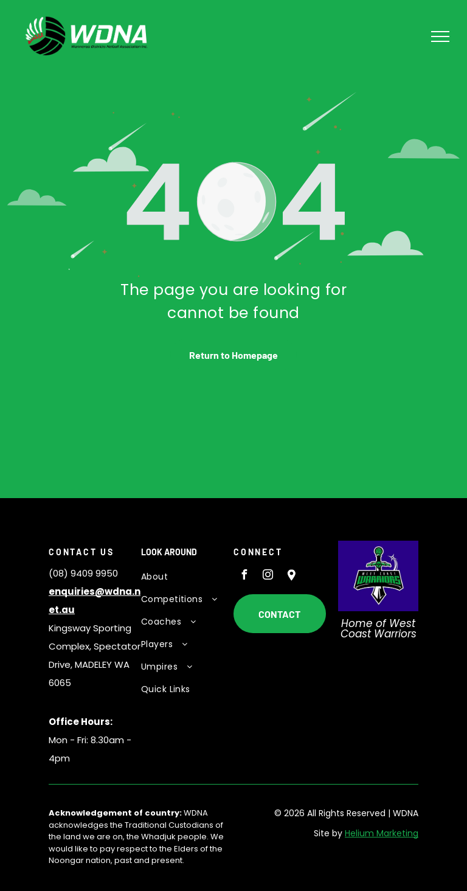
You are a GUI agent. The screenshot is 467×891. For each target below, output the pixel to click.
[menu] (440, 36)
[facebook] (244, 576)
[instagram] (267, 576)
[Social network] (291, 576)
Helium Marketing (381, 833)
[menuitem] (185, 577)
